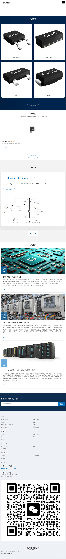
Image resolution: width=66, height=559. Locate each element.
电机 (2, 436)
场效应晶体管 (5, 419)
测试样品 (35, 446)
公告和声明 (36, 455)
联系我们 (3, 458)
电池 (34, 436)
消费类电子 (36, 434)
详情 (4, 289)
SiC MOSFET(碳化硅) (7, 424)
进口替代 (3, 448)
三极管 (3, 422)
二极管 (35, 422)
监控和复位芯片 (5, 427)
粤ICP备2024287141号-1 (7, 553)
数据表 (5, 147)
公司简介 (3, 455)
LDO (34, 424)
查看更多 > (33, 105)
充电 (2, 434)
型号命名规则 (5, 446)
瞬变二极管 (36, 419)
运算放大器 (36, 427)
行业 (2, 439)
